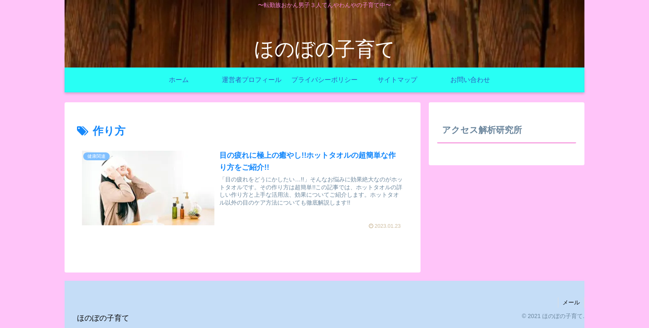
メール (571, 302)
